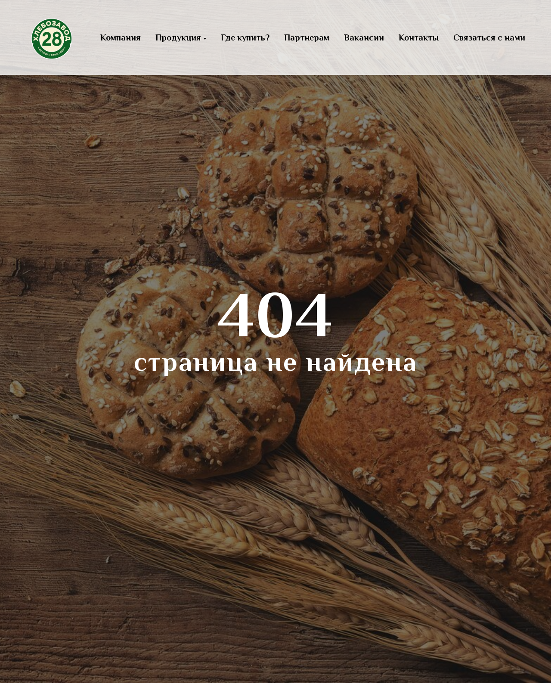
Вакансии (364, 37)
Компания (120, 37)
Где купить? (245, 37)
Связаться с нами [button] (489, 37)
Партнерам (306, 37)
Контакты (419, 37)
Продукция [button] (178, 37)
